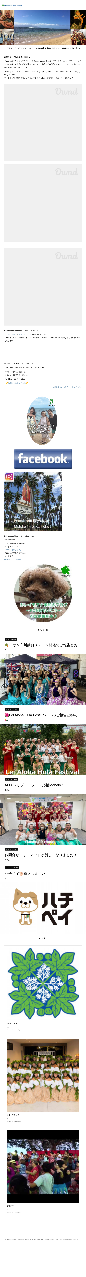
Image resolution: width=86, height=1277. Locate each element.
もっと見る (43, 970)
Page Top (43, 1265)
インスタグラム (25, 334)
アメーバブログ (10, 334)
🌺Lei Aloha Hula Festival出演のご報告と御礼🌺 (43, 721)
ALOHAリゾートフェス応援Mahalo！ (34, 798)
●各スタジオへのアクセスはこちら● (67, 387)
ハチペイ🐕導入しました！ (27, 899)
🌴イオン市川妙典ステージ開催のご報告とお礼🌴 (43, 645)
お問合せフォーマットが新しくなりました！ (41, 874)
